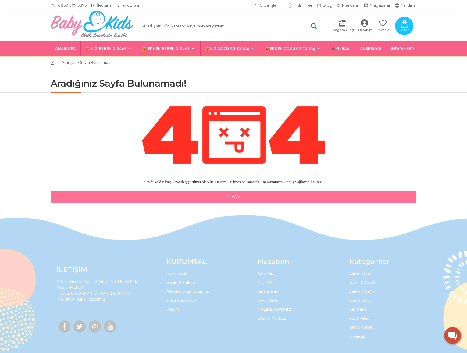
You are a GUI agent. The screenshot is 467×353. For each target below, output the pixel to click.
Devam (233, 196)
